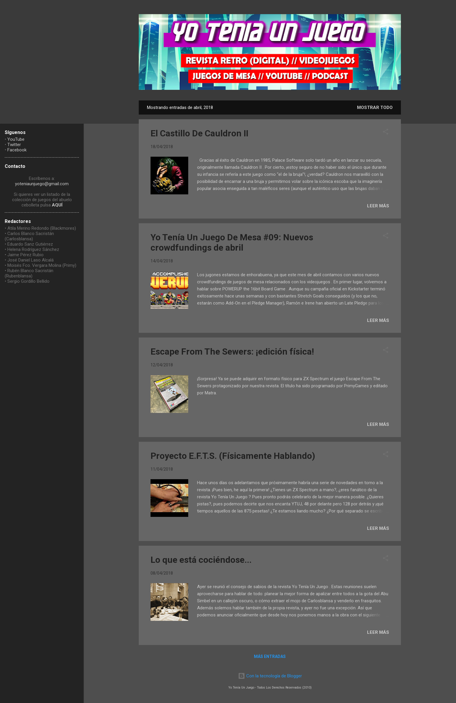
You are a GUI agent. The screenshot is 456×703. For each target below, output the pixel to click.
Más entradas (270, 656)
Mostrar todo (375, 107)
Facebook (17, 150)
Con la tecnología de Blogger (270, 676)
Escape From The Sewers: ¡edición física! (232, 351)
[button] (385, 132)
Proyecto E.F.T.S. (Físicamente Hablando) (233, 456)
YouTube (15, 139)
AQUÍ (57, 205)
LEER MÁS (378, 206)
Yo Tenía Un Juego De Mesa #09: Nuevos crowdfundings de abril (232, 242)
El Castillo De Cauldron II (199, 133)
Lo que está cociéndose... (201, 560)
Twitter (14, 144)
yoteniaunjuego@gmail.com (42, 183)
